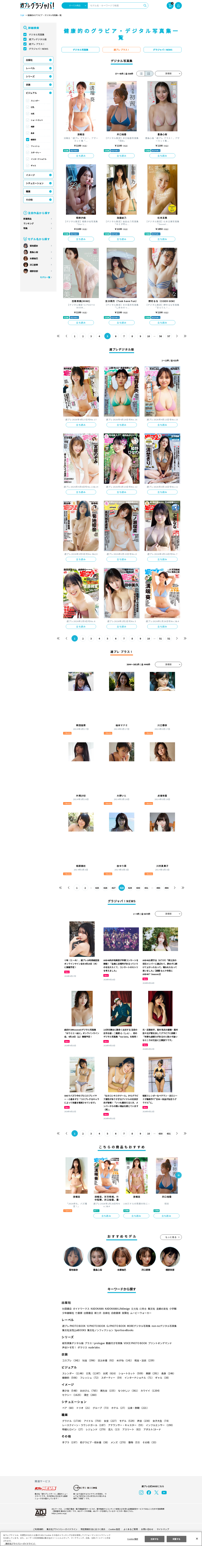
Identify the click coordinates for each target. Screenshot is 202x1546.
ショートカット (37, 120)
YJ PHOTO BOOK (95, 1326)
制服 (89, 1360)
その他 (29, 199)
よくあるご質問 (130, 1529)
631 (169, 1133)
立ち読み (81, 155)
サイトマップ (163, 1529)
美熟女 (108, 1390)
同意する (176, 1538)
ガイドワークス (81, 1308)
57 (168, 336)
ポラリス (82, 1347)
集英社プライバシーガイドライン (62, 1529)
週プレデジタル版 (38, 39)
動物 (134, 1442)
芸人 (114, 1429)
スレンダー (35, 100)
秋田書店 (67, 1308)
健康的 (33, 139)
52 (168, 638)
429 (130, 887)
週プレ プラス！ (37, 44)
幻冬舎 (142, 1308)
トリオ (83, 1407)
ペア (68, 1407)
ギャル (33, 165)
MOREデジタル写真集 (136, 1326)
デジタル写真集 (36, 34)
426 (105, 887)
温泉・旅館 (137, 1407)
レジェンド (96, 1429)
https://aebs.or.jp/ (59, 1513)
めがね (124, 1360)
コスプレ (71, 1360)
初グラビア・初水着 (94, 1442)
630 (160, 1133)
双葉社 (125, 1313)
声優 (143, 1420)
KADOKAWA (97, 1308)
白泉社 (106, 1313)
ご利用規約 (38, 1529)
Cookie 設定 (114, 1529)
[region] (101, 1539)
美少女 (70, 1390)
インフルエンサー (160, 1425)
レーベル (30, 68)
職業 (28, 191)
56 (160, 336)
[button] (178, 1175)
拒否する (154, 1538)
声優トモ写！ (69, 1347)
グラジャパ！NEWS (38, 48)
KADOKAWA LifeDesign (117, 1308)
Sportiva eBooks (123, 1330)
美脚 (32, 126)
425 (97, 887)
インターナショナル (38, 159)
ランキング (28, 223)
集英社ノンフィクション (100, 1330)
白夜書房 (116, 1313)
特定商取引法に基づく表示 (93, 1529)
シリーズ (30, 76)
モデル (127, 1420)
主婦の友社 (162, 1308)
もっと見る (171, 1237)
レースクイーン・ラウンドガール (84, 1425)
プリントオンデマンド (158, 1343)
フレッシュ (35, 146)
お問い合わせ (147, 1529)
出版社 (29, 60)
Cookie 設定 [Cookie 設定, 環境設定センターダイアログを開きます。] (132, 1538)
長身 (32, 133)
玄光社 (134, 1308)
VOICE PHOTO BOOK (134, 1343)
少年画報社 (68, 1313)
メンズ (118, 1442)
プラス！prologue (94, 1343)
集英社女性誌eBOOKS (74, 1330)
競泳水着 (106, 1360)
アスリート (131, 1429)
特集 (25, 228)
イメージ (30, 175)
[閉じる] (196, 1538)
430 (138, 887)
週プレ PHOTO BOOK (73, 1326)
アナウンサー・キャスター (126, 1425)
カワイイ (150, 1390)
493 (158, 887)
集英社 (150, 1308)
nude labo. (94, 1347)
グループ (101, 1407)
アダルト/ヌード (151, 1429)
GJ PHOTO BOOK (114, 1326)
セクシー (171, 1390)
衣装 (28, 84)
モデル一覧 (45, 277)
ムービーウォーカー (141, 1313)
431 (146, 887)
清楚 (69, 1394)
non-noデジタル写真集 (162, 1326)
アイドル (92, 1420)
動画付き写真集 (113, 1343)
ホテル (118, 1407)
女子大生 (160, 1420)
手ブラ (70, 1442)
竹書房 (78, 1313)
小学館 (172, 1308)
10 (148, 336)
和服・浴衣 (144, 1360)
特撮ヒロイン (73, 1429)
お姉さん (89, 1390)
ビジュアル (31, 92)
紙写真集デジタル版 (72, 1343)
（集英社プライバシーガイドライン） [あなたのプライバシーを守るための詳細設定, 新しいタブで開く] (20, 1543)
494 (166, 887)
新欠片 (97, 1313)
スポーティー (36, 152)
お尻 (32, 113)
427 (114, 887)
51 (160, 638)
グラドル (72, 1420)
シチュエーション (35, 183)
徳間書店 (88, 1313)
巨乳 (32, 107)
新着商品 (27, 218)
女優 (110, 1420)
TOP (22, 15)
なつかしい (127, 1390)
